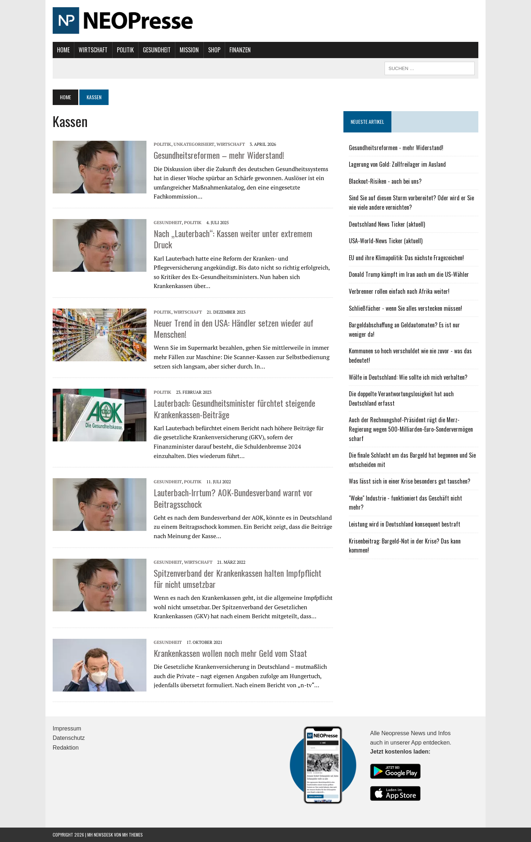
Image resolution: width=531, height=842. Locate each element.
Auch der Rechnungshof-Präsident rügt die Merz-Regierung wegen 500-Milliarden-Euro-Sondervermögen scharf (411, 428)
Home (63, 49)
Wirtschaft (93, 49)
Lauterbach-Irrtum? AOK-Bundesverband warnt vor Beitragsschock (233, 498)
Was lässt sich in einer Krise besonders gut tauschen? (409, 481)
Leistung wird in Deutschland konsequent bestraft (404, 524)
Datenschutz (69, 738)
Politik (125, 49)
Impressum (67, 728)
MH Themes (132, 835)
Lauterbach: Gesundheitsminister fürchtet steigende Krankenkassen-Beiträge (234, 408)
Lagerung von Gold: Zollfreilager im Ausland (397, 164)
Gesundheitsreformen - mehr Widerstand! (396, 147)
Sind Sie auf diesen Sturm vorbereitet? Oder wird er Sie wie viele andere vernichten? (411, 202)
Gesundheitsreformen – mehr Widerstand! (219, 154)
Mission (189, 49)
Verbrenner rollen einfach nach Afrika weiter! (399, 291)
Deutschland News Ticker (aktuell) (387, 224)
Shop (214, 49)
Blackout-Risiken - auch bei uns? (385, 181)
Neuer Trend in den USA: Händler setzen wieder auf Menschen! (233, 328)
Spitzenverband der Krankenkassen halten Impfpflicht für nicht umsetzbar (237, 578)
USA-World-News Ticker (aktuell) (385, 240)
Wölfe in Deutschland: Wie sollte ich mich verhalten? (408, 377)
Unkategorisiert (194, 144)
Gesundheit (157, 49)
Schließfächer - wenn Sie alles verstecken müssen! (405, 308)
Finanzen (240, 49)
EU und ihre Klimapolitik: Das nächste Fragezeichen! (406, 257)
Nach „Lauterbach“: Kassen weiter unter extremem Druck (233, 239)
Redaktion (66, 748)
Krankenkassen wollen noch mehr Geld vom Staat (230, 652)
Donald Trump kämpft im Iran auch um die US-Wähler (409, 274)
